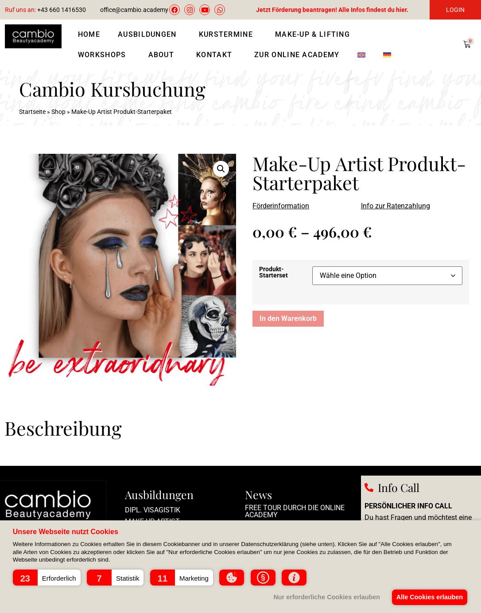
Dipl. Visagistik (152, 510)
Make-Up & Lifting (314, 34)
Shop (58, 111)
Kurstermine (228, 34)
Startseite (32, 111)
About (163, 55)
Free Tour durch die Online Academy (295, 511)
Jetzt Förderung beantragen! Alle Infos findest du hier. (332, 9)
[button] (47, 578)
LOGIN (455, 9)
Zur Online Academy (296, 55)
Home (89, 34)
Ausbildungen (149, 34)
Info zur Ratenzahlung (395, 206)
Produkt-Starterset (273, 272)
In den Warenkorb (288, 318)
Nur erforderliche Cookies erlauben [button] (325, 597)
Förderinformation (280, 206)
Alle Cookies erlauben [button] (429, 597)
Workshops (104, 55)
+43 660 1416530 (45, 9)
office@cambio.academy (134, 9)
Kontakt (216, 55)
